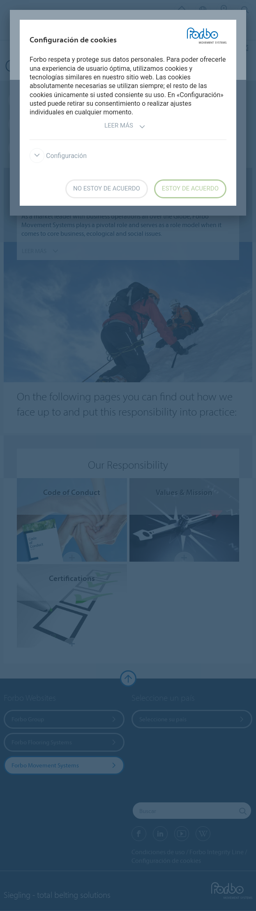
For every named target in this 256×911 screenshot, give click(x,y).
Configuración (58, 156)
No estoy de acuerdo (106, 188)
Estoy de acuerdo (190, 188)
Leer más (124, 126)
